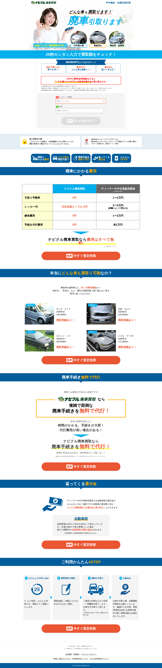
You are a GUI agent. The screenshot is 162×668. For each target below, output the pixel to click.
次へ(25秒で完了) (81, 121)
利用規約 (76, 654)
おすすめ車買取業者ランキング (99, 658)
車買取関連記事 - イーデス (80, 658)
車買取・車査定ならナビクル (62, 658)
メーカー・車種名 (66, 97)
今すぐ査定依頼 (81, 256)
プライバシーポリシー (89, 654)
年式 (61, 106)
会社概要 (68, 654)
